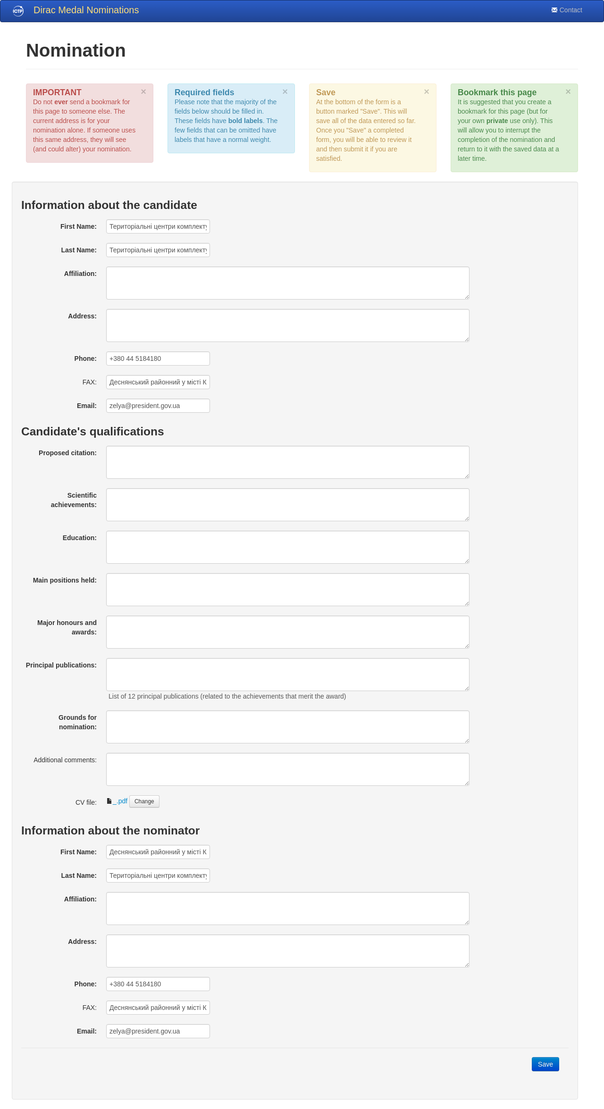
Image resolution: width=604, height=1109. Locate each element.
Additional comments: (65, 760)
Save (545, 1064)
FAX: (90, 382)
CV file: (86, 802)
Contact (566, 10)
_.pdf (116, 801)
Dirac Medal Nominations (86, 10)
